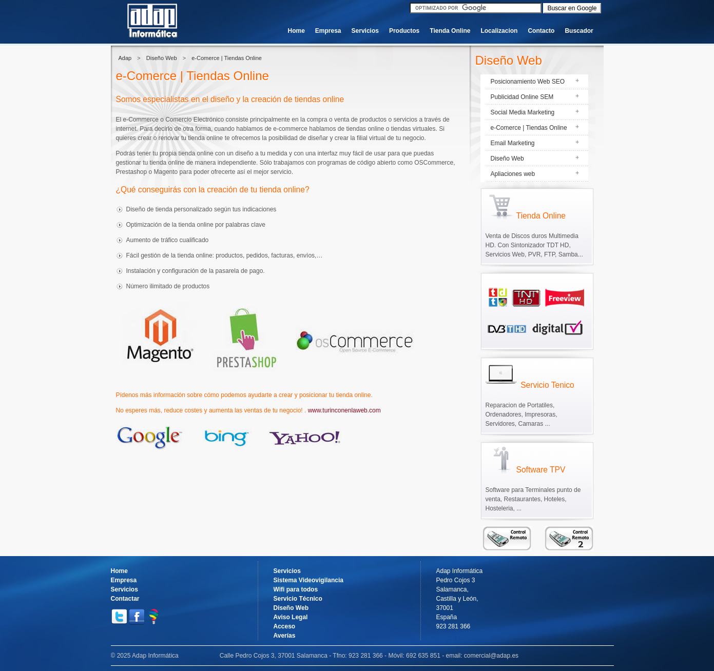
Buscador (579, 30)
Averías (285, 635)
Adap (125, 58)
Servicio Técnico (298, 598)
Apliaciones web (513, 173)
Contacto (541, 30)
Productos (404, 30)
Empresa (328, 30)
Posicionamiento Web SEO (528, 81)
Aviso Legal (291, 617)
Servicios (365, 30)
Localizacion (498, 30)
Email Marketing (513, 143)
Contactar (125, 598)
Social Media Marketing (523, 112)
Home (296, 30)
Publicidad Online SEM (522, 97)
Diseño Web (161, 58)
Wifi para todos (296, 589)
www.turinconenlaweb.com (344, 410)
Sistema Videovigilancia (309, 580)
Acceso (285, 626)
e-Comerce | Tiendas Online (226, 58)
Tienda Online (450, 30)
